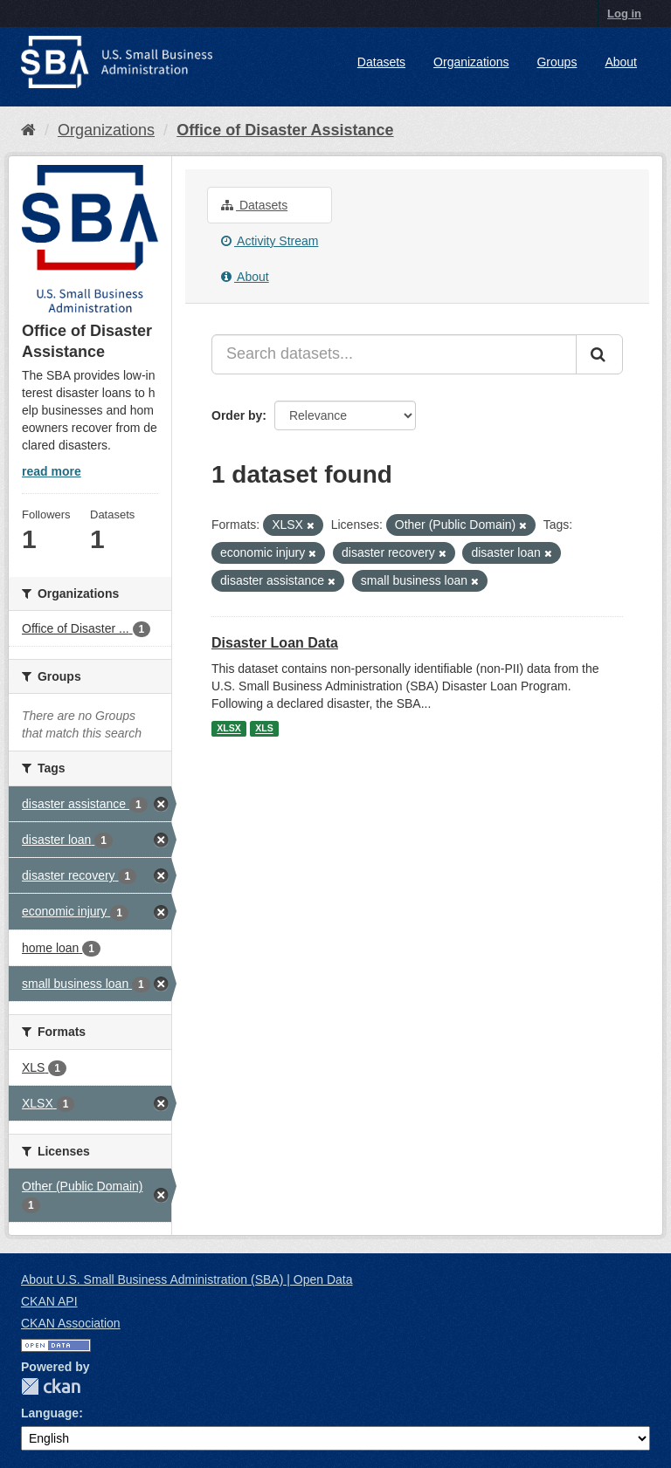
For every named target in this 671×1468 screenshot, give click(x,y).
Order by (236, 415)
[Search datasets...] (394, 354)
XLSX (228, 729)
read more (51, 471)
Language (50, 1413)
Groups (556, 62)
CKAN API (49, 1301)
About (621, 62)
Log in (624, 13)
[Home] (28, 130)
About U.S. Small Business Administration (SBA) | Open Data (186, 1279)
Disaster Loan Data (274, 642)
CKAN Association (71, 1323)
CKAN (50, 1386)
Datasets (381, 62)
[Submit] (599, 354)
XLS (264, 729)
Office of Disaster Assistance (284, 130)
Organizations (470, 62)
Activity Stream (269, 241)
